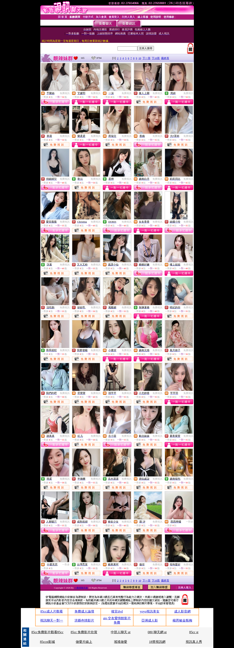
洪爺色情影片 (84, 620)
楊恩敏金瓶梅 (182, 620)
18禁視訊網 (157, 641)
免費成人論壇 (84, 611)
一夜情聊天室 (81, 588)
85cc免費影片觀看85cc (47, 632)
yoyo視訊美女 (149, 611)
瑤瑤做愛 (120, 641)
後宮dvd (117, 611)
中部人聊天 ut (120, 632)
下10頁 (156, 58)
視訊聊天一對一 (51, 620)
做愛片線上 (84, 641)
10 (139, 58)
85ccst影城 (47, 641)
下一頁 (146, 58)
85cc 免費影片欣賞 (84, 632)
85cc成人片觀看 (51, 611)
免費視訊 (65, 93)
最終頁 (165, 58)
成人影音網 (182, 611)
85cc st (193, 632)
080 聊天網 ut (157, 632)
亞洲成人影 (149, 620)
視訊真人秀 (194, 641)
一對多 (189, 521)
